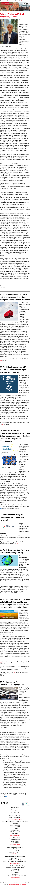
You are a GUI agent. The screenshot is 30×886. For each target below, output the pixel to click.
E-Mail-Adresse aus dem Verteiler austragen (17, 884)
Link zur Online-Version (25, 0)
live (1, 360)
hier (1, 508)
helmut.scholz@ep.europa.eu (15, 819)
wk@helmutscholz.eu (15, 835)
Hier (1, 662)
